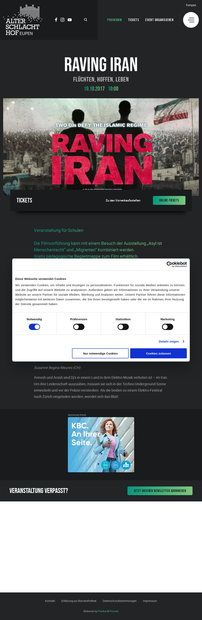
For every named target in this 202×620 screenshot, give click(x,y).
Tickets (133, 20)
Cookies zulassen (158, 353)
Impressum (150, 601)
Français (191, 5)
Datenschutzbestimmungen (120, 601)
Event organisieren (159, 20)
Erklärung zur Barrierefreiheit (78, 601)
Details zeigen (169, 341)
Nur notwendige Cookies (100, 353)
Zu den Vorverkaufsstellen (123, 200)
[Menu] (191, 20)
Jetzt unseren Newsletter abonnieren (160, 491)
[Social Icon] (56, 20)
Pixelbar (102, 611)
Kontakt (50, 601)
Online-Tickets (169, 200)
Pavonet (114, 611)
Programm (114, 20)
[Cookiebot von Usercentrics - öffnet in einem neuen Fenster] (169, 264)
